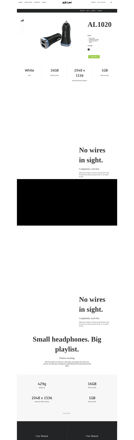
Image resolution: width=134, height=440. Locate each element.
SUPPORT (93, 10)
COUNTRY (114, 2)
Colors (90, 45)
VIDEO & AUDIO (28, 2)
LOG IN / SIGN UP (101, 2)
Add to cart (94, 56)
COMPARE (99, 10)
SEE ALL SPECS (66, 386)
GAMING (44, 2)
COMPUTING (37, 2)
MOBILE (21, 2)
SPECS (87, 10)
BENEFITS (82, 10)
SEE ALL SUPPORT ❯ (67, 426)
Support (93, 2)
